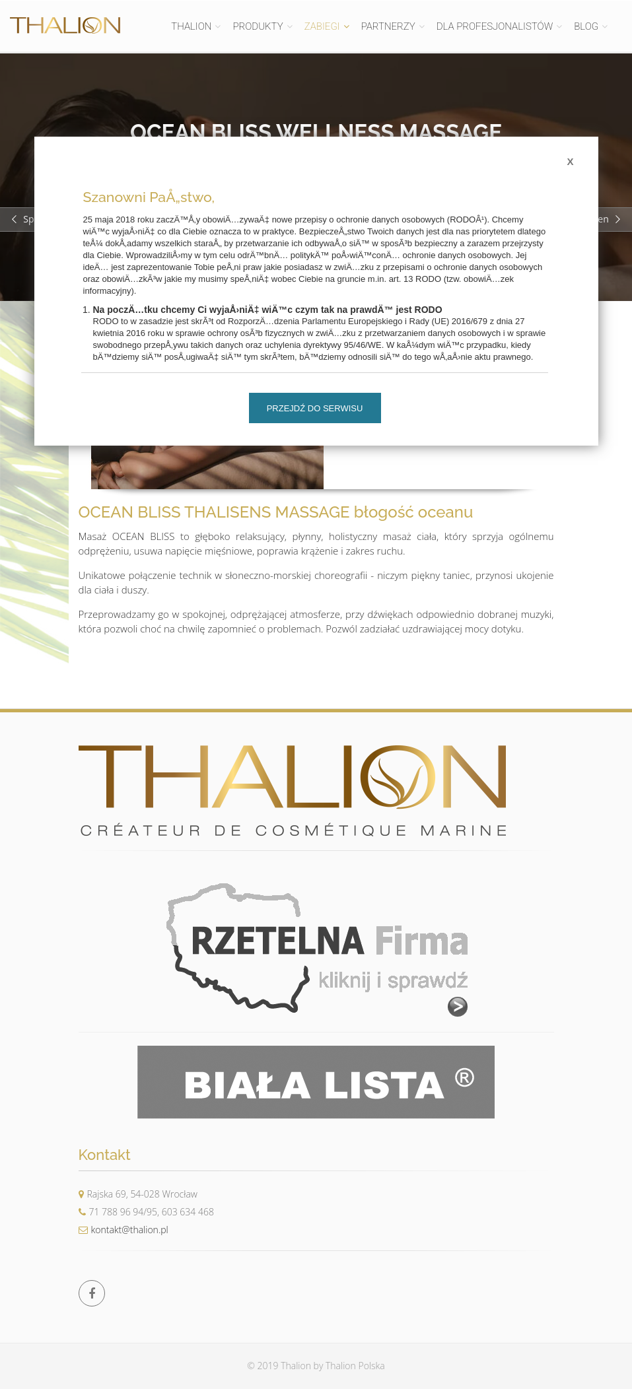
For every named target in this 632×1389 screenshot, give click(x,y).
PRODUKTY (257, 26)
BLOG (586, 26)
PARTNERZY (388, 26)
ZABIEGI (322, 26)
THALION (191, 26)
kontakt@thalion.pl (123, 1229)
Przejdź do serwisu (315, 408)
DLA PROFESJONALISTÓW (495, 26)
